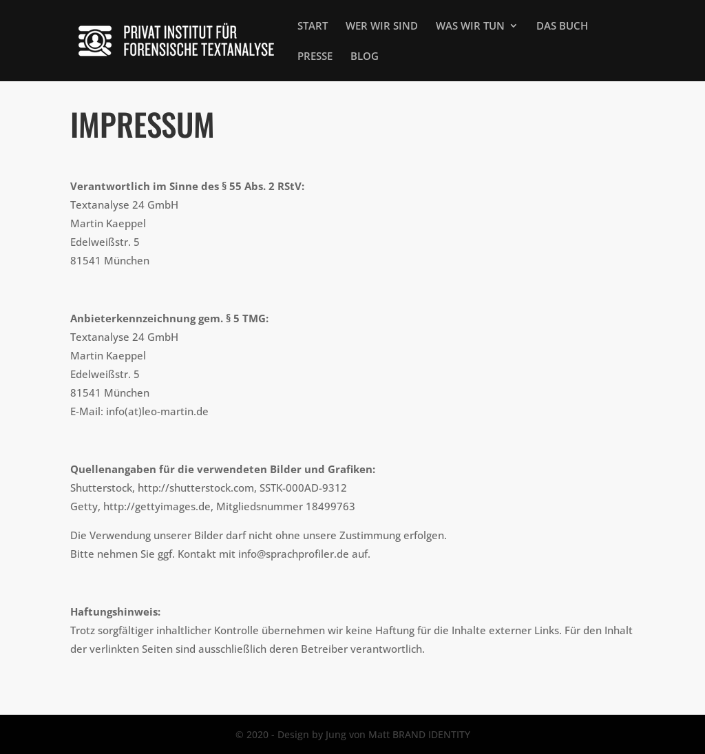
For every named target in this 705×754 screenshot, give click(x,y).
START (312, 26)
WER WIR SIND (382, 26)
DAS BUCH (562, 26)
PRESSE (315, 57)
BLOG (364, 57)
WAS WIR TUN (470, 26)
